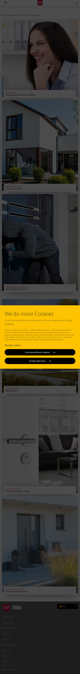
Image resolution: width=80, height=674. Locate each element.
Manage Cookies (13, 345)
